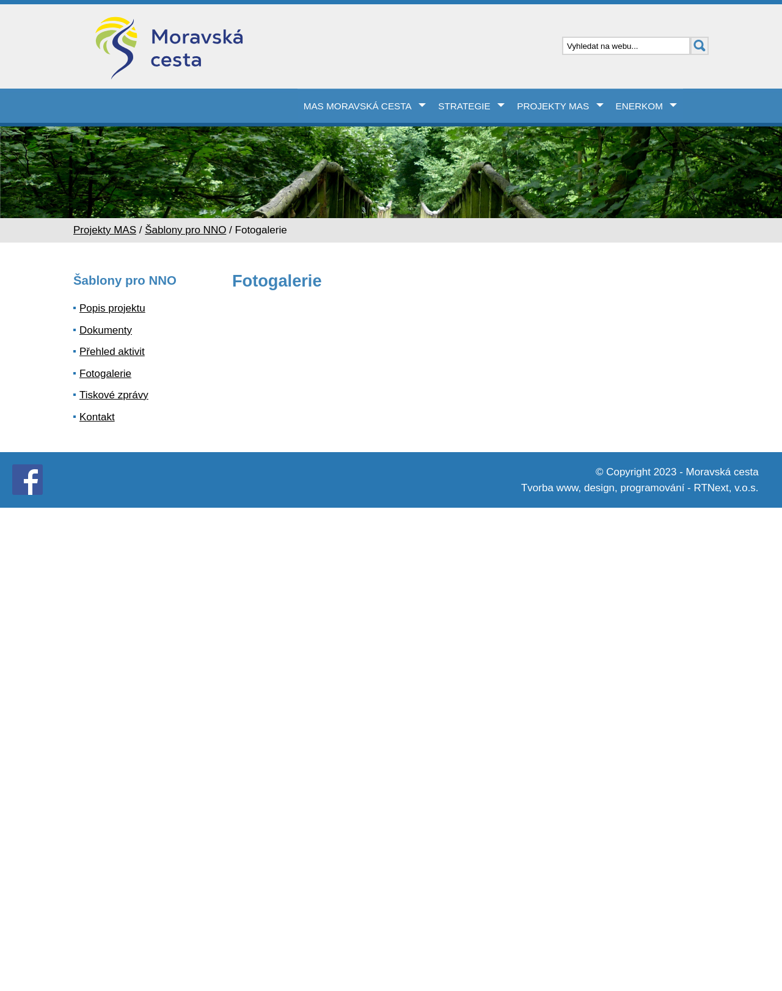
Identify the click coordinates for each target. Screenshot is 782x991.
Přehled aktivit (112, 351)
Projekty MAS (553, 106)
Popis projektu (112, 308)
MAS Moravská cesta (358, 106)
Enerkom (639, 106)
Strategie (464, 106)
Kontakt (97, 417)
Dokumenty (105, 330)
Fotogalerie (105, 373)
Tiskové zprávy (113, 395)
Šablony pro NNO (185, 230)
